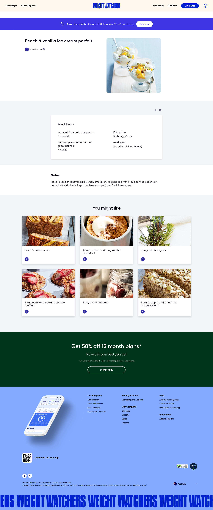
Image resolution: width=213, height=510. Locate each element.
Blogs (124, 419)
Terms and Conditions (30, 482)
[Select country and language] (185, 484)
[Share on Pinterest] (160, 110)
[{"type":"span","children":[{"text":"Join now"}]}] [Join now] (106, 24)
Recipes (125, 423)
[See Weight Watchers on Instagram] (30, 476)
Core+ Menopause (95, 404)
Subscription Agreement (62, 482)
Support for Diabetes (97, 411)
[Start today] (106, 369)
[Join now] (144, 24)
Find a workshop (166, 404)
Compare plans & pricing (132, 400)
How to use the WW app (169, 407)
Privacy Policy (45, 482)
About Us (172, 5)
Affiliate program (166, 419)
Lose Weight (11, 5)
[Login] (190, 5)
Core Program (94, 400)
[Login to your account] (205, 6)
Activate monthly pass (169, 400)
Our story (126, 411)
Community (158, 5)
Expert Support (28, 5)
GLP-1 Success (94, 407)
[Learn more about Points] (44, 49)
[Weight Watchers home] (106, 5)
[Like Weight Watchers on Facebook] (24, 476)
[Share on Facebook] (156, 110)
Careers (125, 415)
